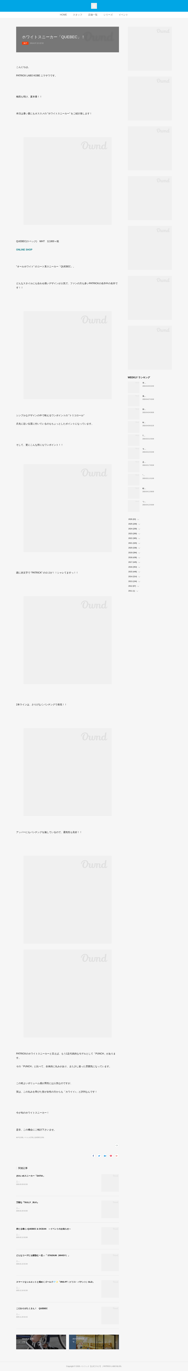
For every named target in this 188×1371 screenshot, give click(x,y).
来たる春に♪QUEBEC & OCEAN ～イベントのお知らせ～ (43, 1229)
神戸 (25, 43)
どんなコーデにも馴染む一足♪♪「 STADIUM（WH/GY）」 (43, 1255)
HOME (63, 14)
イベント (123, 14)
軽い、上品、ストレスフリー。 (154, 488)
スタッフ (77, 14)
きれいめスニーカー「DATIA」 (30, 1176)
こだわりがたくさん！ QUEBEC (32, 1308)
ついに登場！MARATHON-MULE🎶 (156, 502)
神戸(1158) (19, 1137)
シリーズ (108, 14)
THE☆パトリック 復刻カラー (154, 436)
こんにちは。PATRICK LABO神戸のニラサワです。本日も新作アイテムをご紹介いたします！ (53, 1288)
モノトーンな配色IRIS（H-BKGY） (156, 449)
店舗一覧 (93, 14)
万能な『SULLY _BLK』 (27, 1202)
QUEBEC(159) (39, 1137)
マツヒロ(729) (28, 1137)
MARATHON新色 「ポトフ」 (154, 422)
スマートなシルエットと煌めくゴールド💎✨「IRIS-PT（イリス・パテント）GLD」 (55, 1282)
